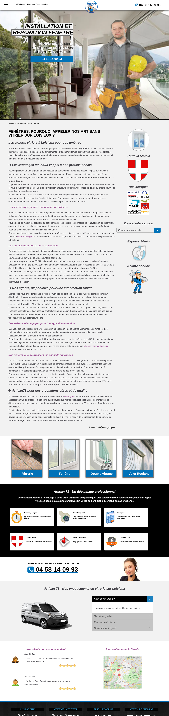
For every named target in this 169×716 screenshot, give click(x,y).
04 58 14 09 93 (147, 4)
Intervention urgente (104, 598)
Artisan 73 (12, 124)
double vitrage (24, 236)
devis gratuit (70, 396)
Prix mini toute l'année (105, 622)
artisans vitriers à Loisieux (95, 346)
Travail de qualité (103, 616)
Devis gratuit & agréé (105, 628)
